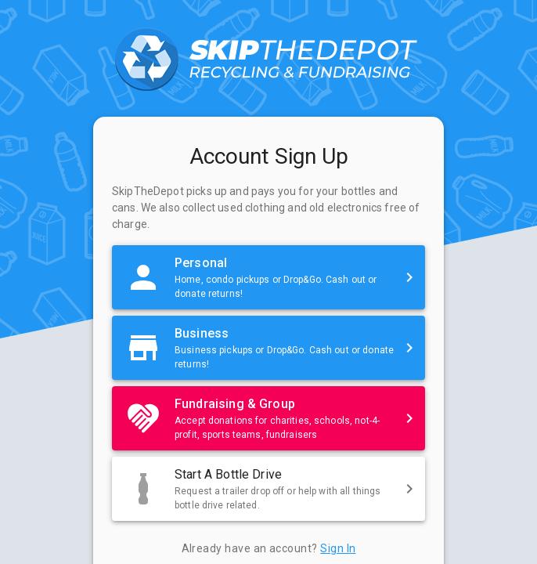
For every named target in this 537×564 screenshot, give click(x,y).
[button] (268, 277)
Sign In (337, 548)
